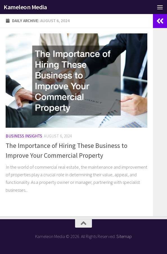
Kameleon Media (25, 7)
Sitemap (124, 236)
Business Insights (24, 136)
